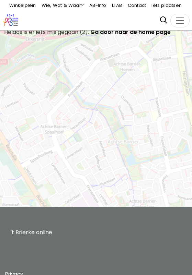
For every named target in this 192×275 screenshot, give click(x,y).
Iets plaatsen (166, 5)
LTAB (117, 5)
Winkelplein (22, 5)
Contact (137, 5)
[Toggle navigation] (180, 20)
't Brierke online (31, 232)
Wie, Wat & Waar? (63, 5)
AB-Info (97, 5)
